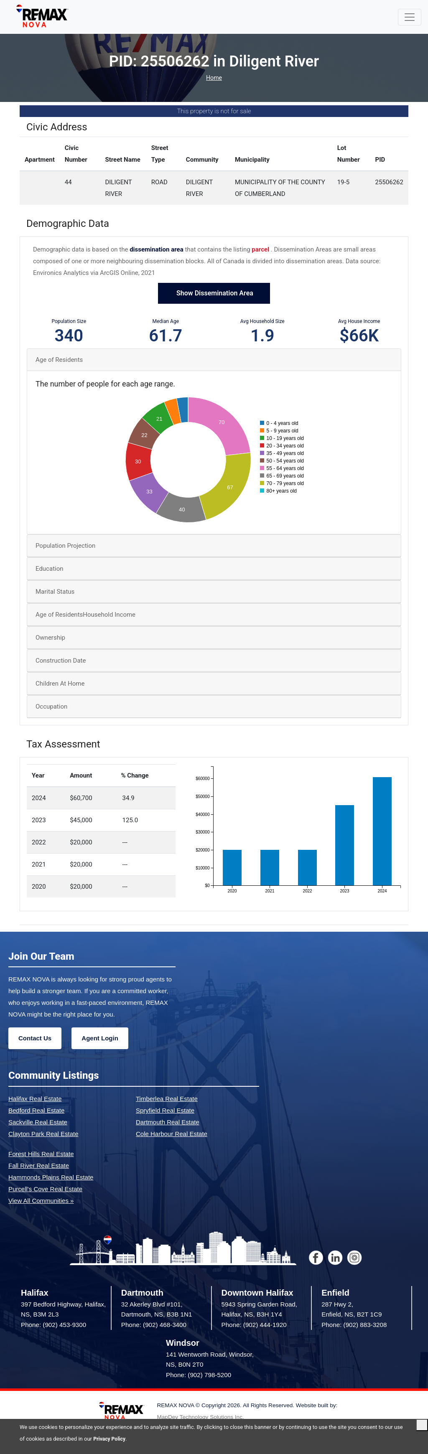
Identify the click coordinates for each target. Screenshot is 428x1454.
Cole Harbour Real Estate (171, 1133)
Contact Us (34, 1038)
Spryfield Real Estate (165, 1110)
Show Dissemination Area (214, 293)
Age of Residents (59, 360)
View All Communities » (41, 1200)
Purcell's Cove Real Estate (45, 1188)
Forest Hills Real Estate (41, 1153)
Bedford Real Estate (36, 1110)
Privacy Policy (110, 1439)
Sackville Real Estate (37, 1122)
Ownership (50, 637)
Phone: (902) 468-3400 (153, 1324)
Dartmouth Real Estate (167, 1122)
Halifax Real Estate (35, 1098)
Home (214, 78)
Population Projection (65, 545)
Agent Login (100, 1038)
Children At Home (60, 683)
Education (50, 568)
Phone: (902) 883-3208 (354, 1324)
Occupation (51, 706)
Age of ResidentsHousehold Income (85, 614)
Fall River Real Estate (38, 1165)
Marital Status (55, 591)
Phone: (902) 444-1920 (254, 1324)
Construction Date (61, 660)
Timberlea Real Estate (167, 1098)
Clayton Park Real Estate (43, 1133)
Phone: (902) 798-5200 (198, 1374)
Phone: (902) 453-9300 (53, 1324)
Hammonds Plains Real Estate (50, 1177)
